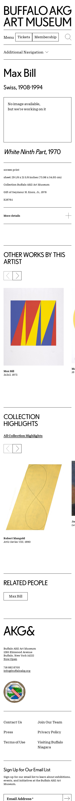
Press (8, 732)
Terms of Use (14, 742)
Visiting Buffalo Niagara (50, 744)
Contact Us (13, 722)
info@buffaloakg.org (17, 670)
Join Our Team (50, 722)
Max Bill (20, 73)
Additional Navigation (26, 52)
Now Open (10, 659)
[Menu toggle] (9, 37)
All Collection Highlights (23, 435)
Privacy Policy (49, 732)
